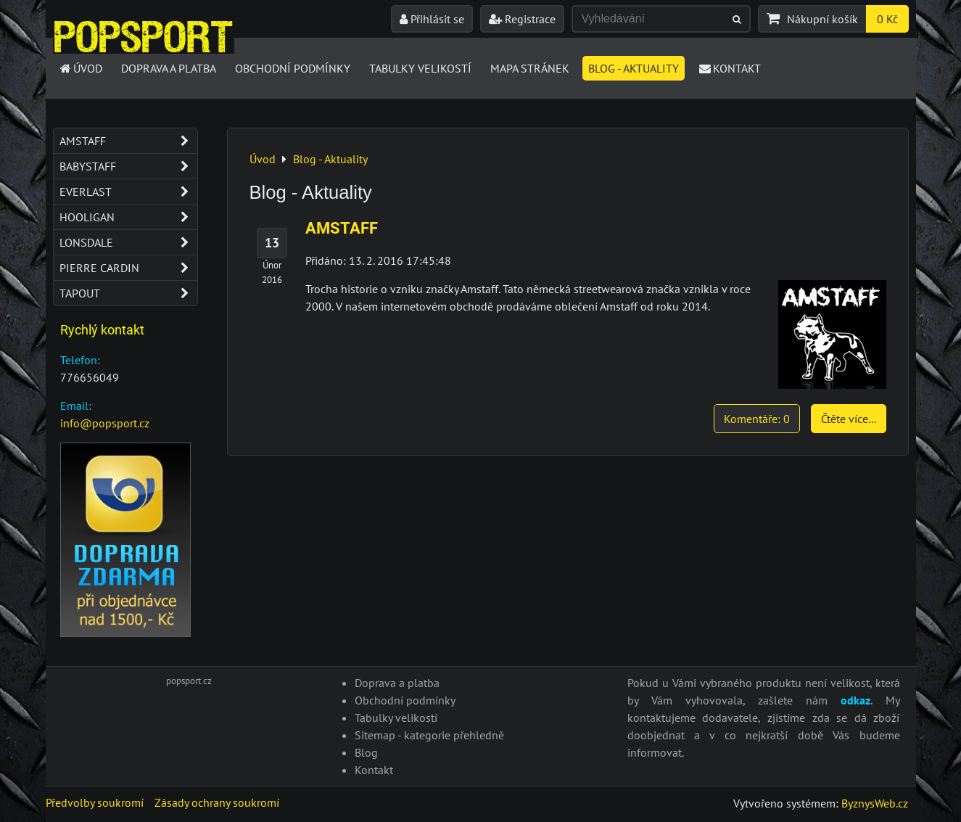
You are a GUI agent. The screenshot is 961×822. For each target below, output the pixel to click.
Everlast (128, 191)
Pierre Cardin (128, 267)
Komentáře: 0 (757, 418)
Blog (366, 752)
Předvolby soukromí (95, 802)
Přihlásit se (432, 19)
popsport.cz (189, 681)
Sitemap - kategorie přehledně (429, 735)
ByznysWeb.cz (874, 803)
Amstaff (128, 140)
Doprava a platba (168, 68)
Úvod (81, 68)
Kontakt (729, 68)
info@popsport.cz (104, 423)
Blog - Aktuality (633, 68)
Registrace (522, 19)
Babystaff (128, 166)
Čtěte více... (848, 418)
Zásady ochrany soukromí (216, 802)
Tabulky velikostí (420, 68)
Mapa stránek (529, 68)
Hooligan (128, 217)
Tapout (128, 293)
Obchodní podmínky (292, 68)
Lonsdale (128, 242)
